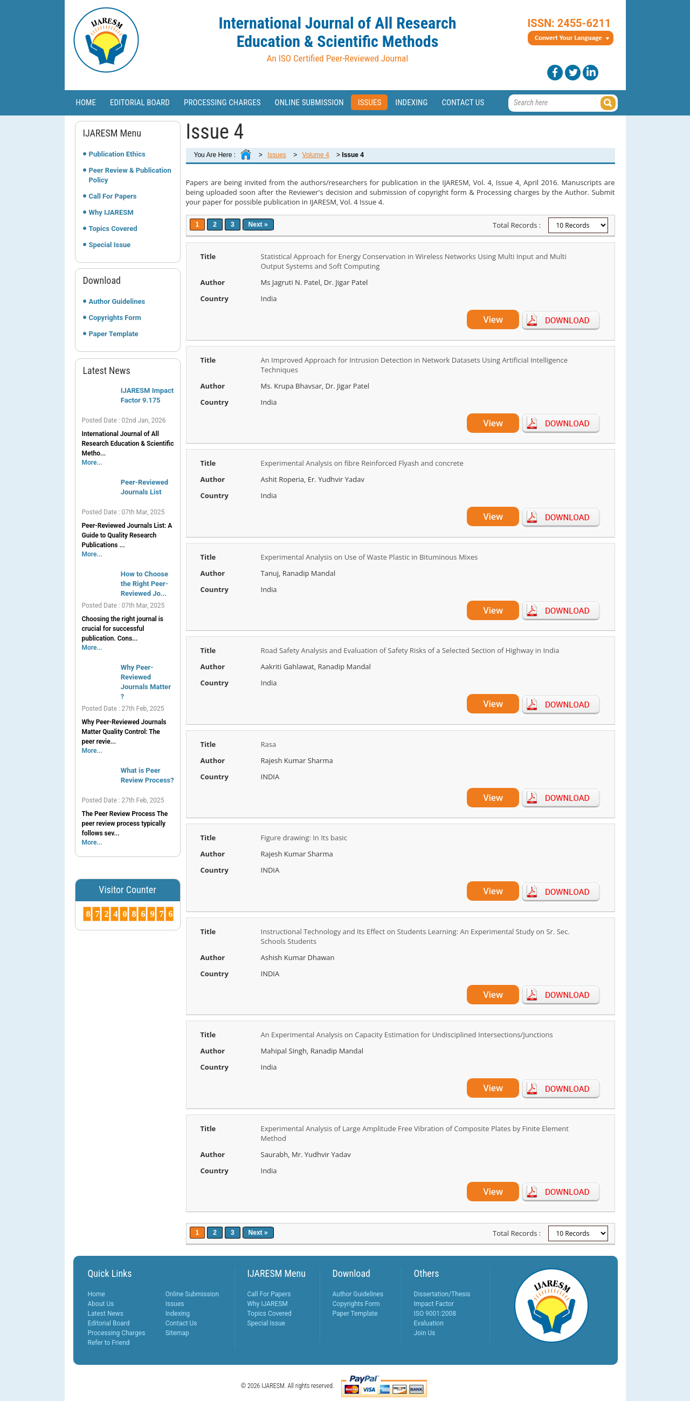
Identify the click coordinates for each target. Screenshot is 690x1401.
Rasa (269, 744)
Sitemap (177, 1333)
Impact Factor (434, 1304)
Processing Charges (222, 102)
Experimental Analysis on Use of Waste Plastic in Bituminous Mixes (369, 557)
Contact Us (462, 102)
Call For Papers (113, 196)
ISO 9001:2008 (435, 1313)
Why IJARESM (111, 212)
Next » (258, 224)
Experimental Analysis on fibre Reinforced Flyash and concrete (362, 463)
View (493, 319)
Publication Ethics (117, 154)
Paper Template (114, 334)
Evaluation (429, 1323)
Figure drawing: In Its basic (304, 837)
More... (92, 462)
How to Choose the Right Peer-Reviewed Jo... (144, 583)
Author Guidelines (117, 301)
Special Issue (110, 245)
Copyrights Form (115, 318)
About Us (101, 1304)
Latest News (106, 1313)
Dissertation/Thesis (442, 1294)
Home (86, 102)
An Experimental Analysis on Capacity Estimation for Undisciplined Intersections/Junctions (407, 1034)
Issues (370, 102)
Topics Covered (113, 229)
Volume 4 (315, 155)
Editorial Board (140, 102)
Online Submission (309, 102)
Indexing (411, 102)
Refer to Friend (109, 1342)
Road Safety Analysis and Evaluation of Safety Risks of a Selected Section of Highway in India (410, 650)
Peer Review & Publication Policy (130, 175)
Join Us (425, 1333)
